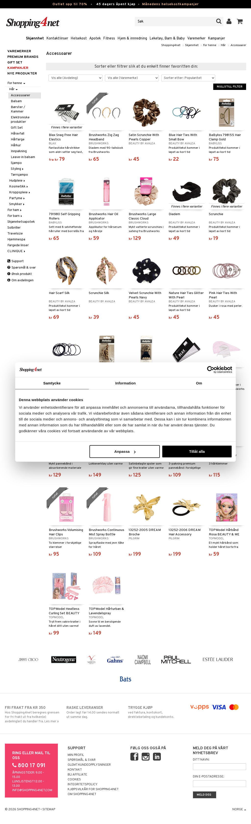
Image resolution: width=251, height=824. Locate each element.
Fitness (109, 38)
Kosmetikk (19, 186)
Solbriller (14, 228)
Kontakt (75, 770)
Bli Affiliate (77, 775)
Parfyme (17, 198)
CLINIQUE (16, 251)
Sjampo (16, 163)
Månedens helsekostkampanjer (170, 4)
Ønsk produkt (19, 274)
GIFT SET (14, 63)
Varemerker (196, 38)
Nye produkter (22, 74)
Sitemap (48, 810)
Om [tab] (199, 383)
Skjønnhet (35, 38)
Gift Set (17, 128)
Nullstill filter (229, 87)
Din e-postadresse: (208, 777)
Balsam (16, 101)
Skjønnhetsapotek (21, 222)
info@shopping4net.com (32, 790)
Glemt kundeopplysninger (89, 765)
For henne (209, 45)
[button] (240, 21)
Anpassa (125, 451)
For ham (14, 210)
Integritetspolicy (83, 785)
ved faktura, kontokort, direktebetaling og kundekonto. (156, 712)
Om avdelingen (20, 280)
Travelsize (15, 234)
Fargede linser (18, 245)
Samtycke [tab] (52, 383)
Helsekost (79, 38)
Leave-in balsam (23, 157)
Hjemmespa (16, 239)
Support (15, 261)
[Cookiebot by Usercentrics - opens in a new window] (210, 369)
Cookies (74, 780)
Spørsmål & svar (21, 268)
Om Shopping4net (82, 794)
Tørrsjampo (19, 175)
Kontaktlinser (57, 38)
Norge (239, 810)
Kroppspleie (20, 192)
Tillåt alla (197, 451)
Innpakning (19, 151)
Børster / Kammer (18, 109)
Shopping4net (170, 45)
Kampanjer (216, 38)
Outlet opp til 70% (69, 4)
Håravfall (17, 134)
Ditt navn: (201, 760)
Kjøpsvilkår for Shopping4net (93, 789)
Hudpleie (17, 181)
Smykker (17, 204)
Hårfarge (18, 139)
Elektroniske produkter (20, 119)
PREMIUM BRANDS (22, 57)
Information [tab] (125, 383)
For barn (15, 216)
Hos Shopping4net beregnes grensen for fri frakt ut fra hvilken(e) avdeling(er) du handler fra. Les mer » (33, 714)
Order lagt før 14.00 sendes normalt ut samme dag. (94, 712)
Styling (17, 169)
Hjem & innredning (132, 38)
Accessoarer (238, 45)
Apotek (95, 38)
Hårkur (16, 145)
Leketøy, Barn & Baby (167, 38)
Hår (223, 45)
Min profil (76, 755)
